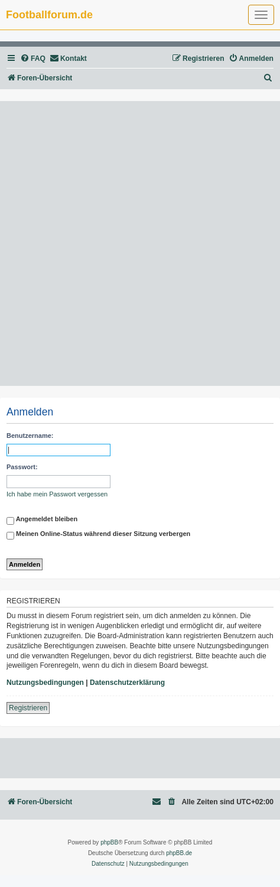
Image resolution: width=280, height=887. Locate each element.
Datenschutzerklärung (127, 682)
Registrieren (28, 708)
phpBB (109, 842)
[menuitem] (32, 59)
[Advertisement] (140, 243)
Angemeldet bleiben (41, 520)
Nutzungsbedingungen (45, 682)
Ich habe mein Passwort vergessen (57, 494)
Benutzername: (29, 435)
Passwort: (22, 466)
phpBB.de (179, 853)
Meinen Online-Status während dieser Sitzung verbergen (98, 535)
